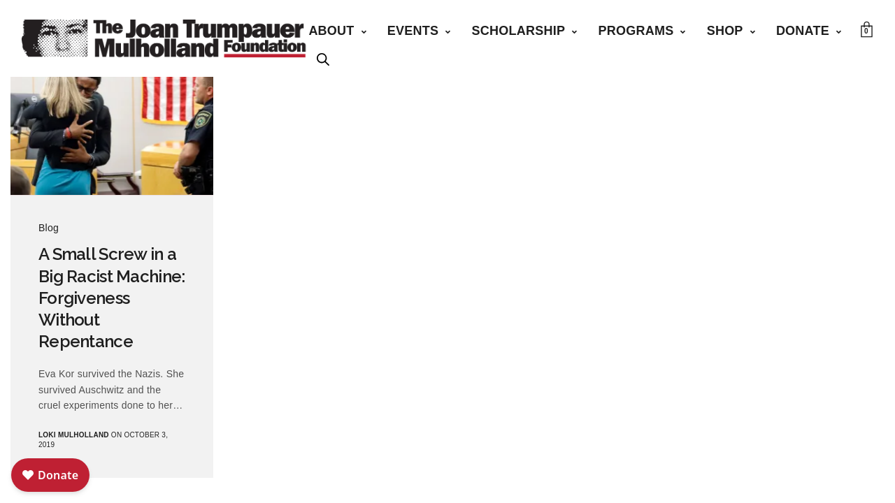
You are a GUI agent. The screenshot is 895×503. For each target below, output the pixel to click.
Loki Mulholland (73, 435)
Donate (802, 31)
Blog (48, 227)
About (331, 31)
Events (412, 31)
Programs (635, 31)
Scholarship (519, 31)
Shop (725, 31)
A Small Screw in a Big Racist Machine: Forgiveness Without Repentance (111, 297)
